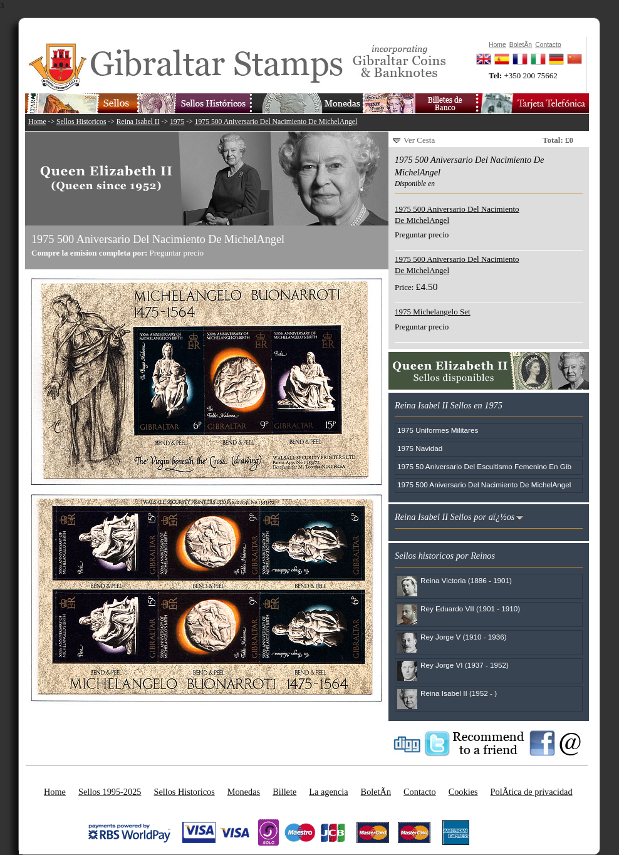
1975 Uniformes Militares (437, 430)
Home (37, 122)
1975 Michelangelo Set (433, 311)
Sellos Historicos (81, 122)
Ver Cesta (419, 140)
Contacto (419, 792)
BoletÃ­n (376, 792)
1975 (177, 122)
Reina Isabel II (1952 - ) (458, 693)
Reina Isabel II (138, 122)
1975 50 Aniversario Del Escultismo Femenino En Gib (484, 466)
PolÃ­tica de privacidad (532, 792)
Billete (284, 792)
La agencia (328, 792)
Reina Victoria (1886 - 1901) (466, 580)
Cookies (463, 792)
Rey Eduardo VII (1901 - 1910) (470, 608)
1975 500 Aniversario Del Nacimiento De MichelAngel (276, 122)
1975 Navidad (419, 448)
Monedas (243, 792)
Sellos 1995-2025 (109, 792)
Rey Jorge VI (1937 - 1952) (464, 665)
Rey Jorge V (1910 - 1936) (463, 637)
